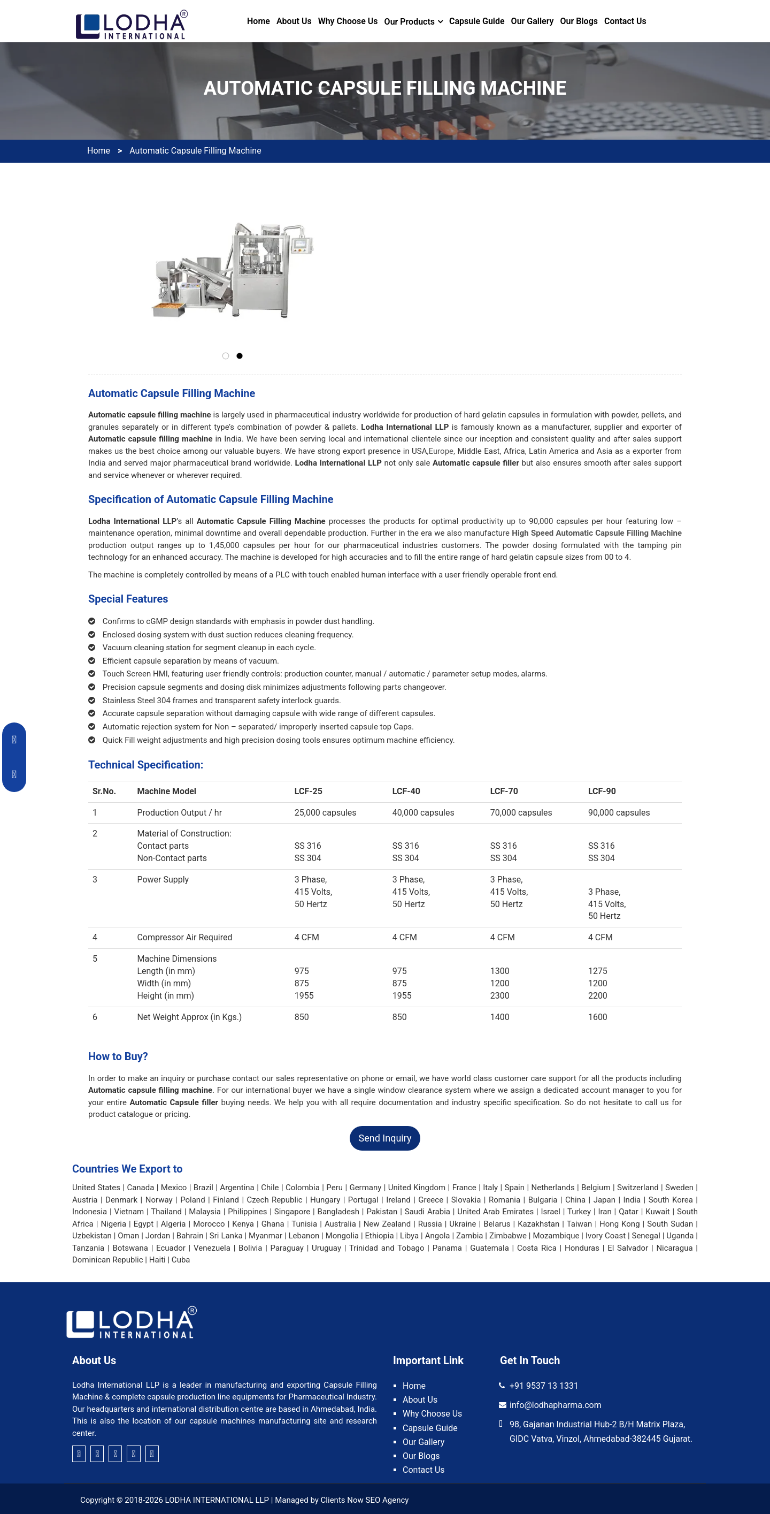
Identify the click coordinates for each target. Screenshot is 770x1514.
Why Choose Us (348, 21)
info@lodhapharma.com (556, 1405)
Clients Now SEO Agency (365, 1500)
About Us (294, 21)
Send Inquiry (385, 1138)
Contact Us (625, 21)
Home (258, 21)
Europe (441, 451)
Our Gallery (532, 21)
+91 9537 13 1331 (544, 1386)
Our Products (409, 22)
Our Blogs (579, 21)
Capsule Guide (477, 21)
